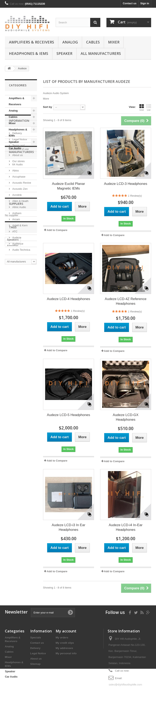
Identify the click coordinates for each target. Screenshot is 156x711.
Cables (93, 42)
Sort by (47, 106)
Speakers (13, 377)
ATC (14, 295)
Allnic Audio (19, 271)
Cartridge (13, 413)
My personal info (66, 653)
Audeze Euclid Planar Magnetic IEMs (68, 186)
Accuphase (18, 241)
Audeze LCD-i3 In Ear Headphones (68, 527)
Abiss (15, 234)
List (148, 107)
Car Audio (15, 148)
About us (17, 196)
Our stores (18, 202)
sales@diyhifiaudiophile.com (125, 684)
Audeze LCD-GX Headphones (126, 417)
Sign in (144, 3)
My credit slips (65, 642)
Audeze (16, 301)
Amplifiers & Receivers (31, 42)
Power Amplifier (17, 407)
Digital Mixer (15, 426)
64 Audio (17, 228)
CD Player (13, 420)
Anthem (16, 277)
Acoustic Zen (20, 253)
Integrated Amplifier (19, 389)
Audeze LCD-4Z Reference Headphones (125, 301)
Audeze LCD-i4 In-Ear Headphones (125, 527)
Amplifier (12, 383)
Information (19, 164)
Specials (35, 637)
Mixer (113, 42)
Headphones (15, 401)
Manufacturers (21, 218)
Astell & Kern (20, 289)
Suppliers (16, 341)
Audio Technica (21, 314)
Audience (17, 308)
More (46, 98)
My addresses (64, 648)
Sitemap (35, 663)
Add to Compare (57, 230)
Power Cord (14, 395)
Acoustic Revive (21, 247)
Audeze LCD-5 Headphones (68, 415)
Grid (141, 107)
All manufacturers (101, 53)
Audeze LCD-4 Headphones (68, 299)
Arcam (16, 283)
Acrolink (17, 259)
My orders (62, 637)
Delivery (17, 174)
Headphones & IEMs (28, 53)
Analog (70, 42)
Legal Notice (19, 180)
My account (66, 631)
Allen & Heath (20, 265)
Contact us (129, 3)
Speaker (64, 53)
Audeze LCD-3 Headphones (125, 184)
